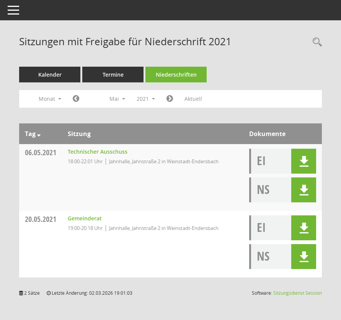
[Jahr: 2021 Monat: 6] (170, 99)
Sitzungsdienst (297, 293)
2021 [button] (146, 98)
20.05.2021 (40, 219)
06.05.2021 (40, 152)
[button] (303, 161)
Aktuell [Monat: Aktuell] (193, 98)
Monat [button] (50, 98)
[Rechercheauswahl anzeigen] (315, 42)
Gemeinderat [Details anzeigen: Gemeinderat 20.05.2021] (85, 218)
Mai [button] (117, 98)
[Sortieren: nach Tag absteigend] (39, 134)
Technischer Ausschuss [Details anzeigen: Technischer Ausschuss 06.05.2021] (97, 151)
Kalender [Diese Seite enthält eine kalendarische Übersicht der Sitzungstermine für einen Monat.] (50, 74)
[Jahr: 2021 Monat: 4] (76, 99)
